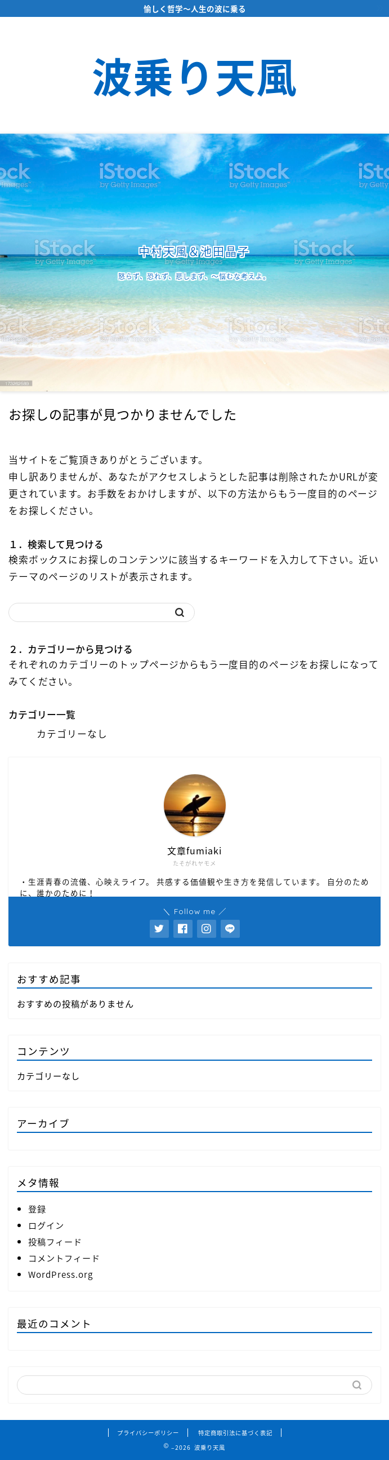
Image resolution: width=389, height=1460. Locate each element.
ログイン (46, 1225)
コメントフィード (64, 1257)
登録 (37, 1208)
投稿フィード (55, 1241)
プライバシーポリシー (148, 1432)
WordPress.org (60, 1274)
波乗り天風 (194, 77)
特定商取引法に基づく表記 (235, 1432)
